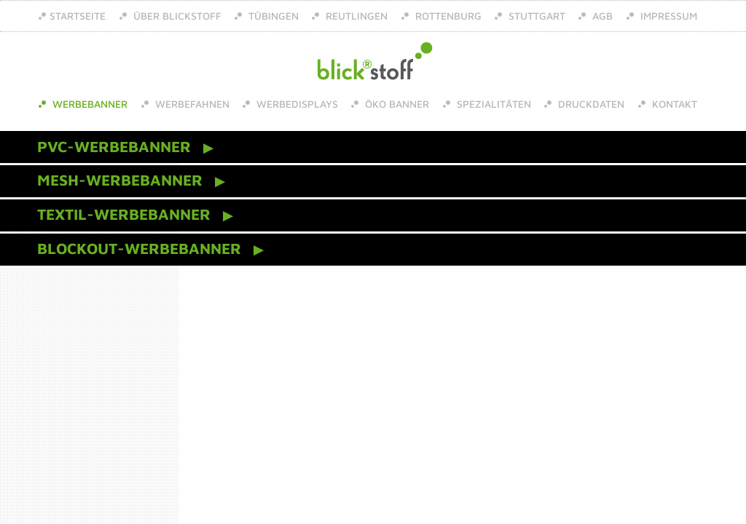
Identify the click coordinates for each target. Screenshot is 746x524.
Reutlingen (355, 15)
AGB (601, 15)
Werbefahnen (190, 104)
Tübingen (272, 15)
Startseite (78, 15)
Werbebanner (88, 104)
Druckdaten (589, 104)
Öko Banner (395, 104)
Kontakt (673, 104)
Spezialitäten (492, 104)
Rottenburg (447, 15)
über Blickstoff (175, 15)
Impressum (667, 15)
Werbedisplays (296, 104)
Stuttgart (535, 15)
